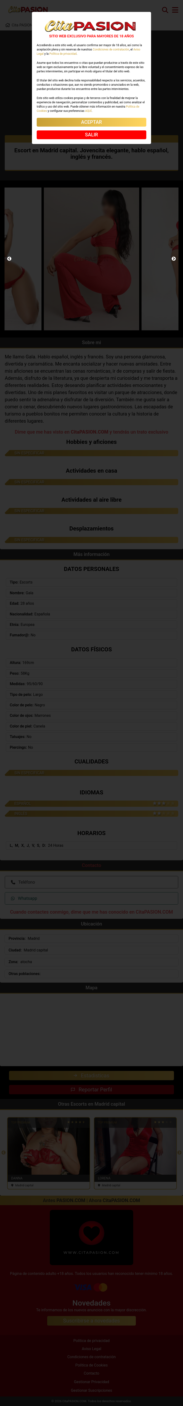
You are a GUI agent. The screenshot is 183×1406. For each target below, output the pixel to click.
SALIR (91, 135)
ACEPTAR (91, 122)
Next (173, 259)
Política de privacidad (62, 53)
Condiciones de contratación (111, 49)
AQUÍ (88, 111)
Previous (9, 259)
